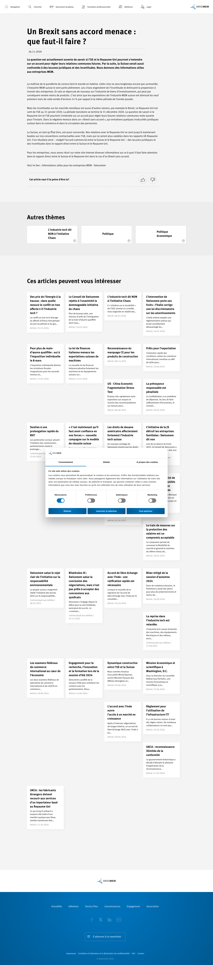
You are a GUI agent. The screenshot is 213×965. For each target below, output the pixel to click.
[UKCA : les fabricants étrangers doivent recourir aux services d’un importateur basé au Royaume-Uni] (45, 807)
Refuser (67, 511)
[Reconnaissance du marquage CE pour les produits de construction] (122, 355)
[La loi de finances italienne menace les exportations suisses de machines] (84, 363)
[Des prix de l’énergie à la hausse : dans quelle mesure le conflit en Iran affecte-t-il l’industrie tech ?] (45, 312)
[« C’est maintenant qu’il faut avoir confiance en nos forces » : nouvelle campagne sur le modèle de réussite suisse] (84, 444)
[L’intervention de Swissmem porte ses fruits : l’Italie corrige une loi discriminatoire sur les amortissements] (161, 314)
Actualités (56, 906)
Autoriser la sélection (106, 511)
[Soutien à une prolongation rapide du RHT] (45, 442)
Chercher (34, 6)
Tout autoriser (145, 511)
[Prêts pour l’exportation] (161, 357)
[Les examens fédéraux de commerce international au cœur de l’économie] (45, 678)
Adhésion (125, 6)
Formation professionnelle (95, 6)
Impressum (71, 954)
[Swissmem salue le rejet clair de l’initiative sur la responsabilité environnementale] (45, 588)
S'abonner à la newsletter (107, 937)
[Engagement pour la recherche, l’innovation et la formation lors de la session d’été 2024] (84, 678)
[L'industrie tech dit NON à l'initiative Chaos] (52, 234)
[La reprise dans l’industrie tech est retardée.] (161, 631)
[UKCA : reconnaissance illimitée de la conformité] (161, 760)
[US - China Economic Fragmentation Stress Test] (122, 397)
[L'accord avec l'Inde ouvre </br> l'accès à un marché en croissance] (122, 721)
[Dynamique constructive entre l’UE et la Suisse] (122, 674)
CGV (133, 954)
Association (152, 906)
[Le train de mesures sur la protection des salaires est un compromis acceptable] (161, 540)
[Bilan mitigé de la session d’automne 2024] (161, 586)
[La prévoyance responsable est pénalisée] (161, 397)
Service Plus (91, 906)
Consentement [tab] (66, 462)
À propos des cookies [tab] (147, 462)
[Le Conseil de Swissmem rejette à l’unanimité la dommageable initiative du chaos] (84, 312)
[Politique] (106, 234)
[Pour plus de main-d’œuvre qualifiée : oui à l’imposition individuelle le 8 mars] (45, 363)
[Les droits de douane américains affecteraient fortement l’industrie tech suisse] (122, 442)
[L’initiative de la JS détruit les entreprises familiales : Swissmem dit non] (161, 444)
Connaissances (112, 906)
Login (145, 6)
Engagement (133, 906)
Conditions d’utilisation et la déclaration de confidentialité (103, 954)
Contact (140, 954)
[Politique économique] (161, 234)
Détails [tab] (106, 462)
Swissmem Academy (61, 6)
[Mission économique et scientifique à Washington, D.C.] (161, 676)
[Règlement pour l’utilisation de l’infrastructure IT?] (161, 718)
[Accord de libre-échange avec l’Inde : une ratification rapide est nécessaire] (122, 588)
